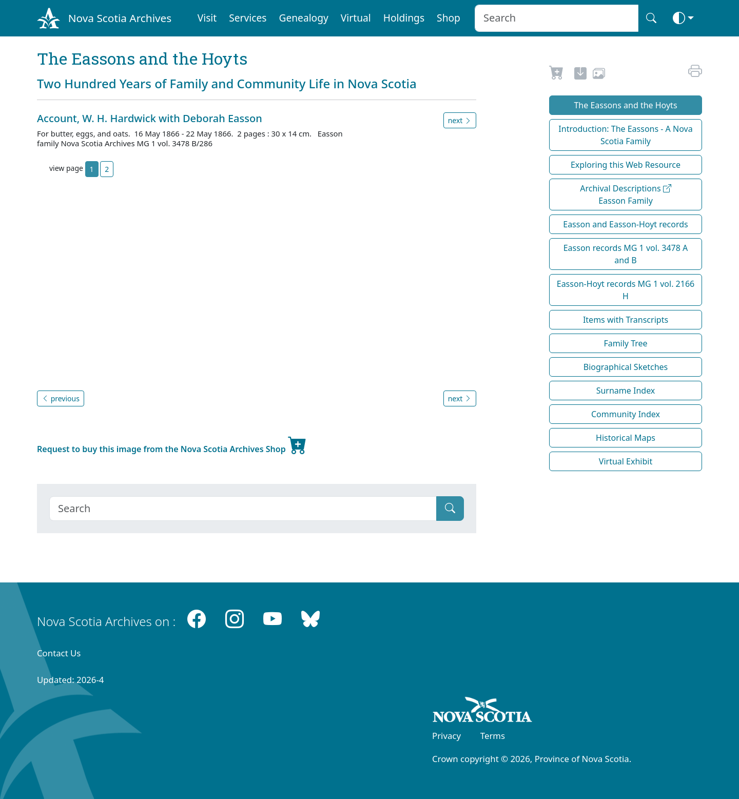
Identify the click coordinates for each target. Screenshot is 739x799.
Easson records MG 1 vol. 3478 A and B (625, 254)
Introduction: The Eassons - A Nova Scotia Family (625, 135)
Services (247, 18)
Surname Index (625, 390)
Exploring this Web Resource (625, 164)
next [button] (460, 120)
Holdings (403, 18)
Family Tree (625, 343)
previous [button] (61, 398)
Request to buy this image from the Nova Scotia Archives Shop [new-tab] (172, 445)
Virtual (356, 18)
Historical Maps (625, 437)
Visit (207, 18)
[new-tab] (580, 75)
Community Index (625, 414)
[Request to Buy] (556, 75)
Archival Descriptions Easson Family (625, 194)
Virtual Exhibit (625, 461)
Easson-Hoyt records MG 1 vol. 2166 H (625, 290)
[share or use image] (599, 75)
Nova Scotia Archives (119, 18)
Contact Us (59, 653)
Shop (448, 18)
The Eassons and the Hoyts (625, 105)
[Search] (243, 508)
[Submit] (450, 508)
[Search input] (556, 18)
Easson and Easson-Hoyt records (625, 224)
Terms (492, 736)
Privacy (446, 736)
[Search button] (651, 18)
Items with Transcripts (625, 319)
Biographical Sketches (626, 367)
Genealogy (303, 18)
